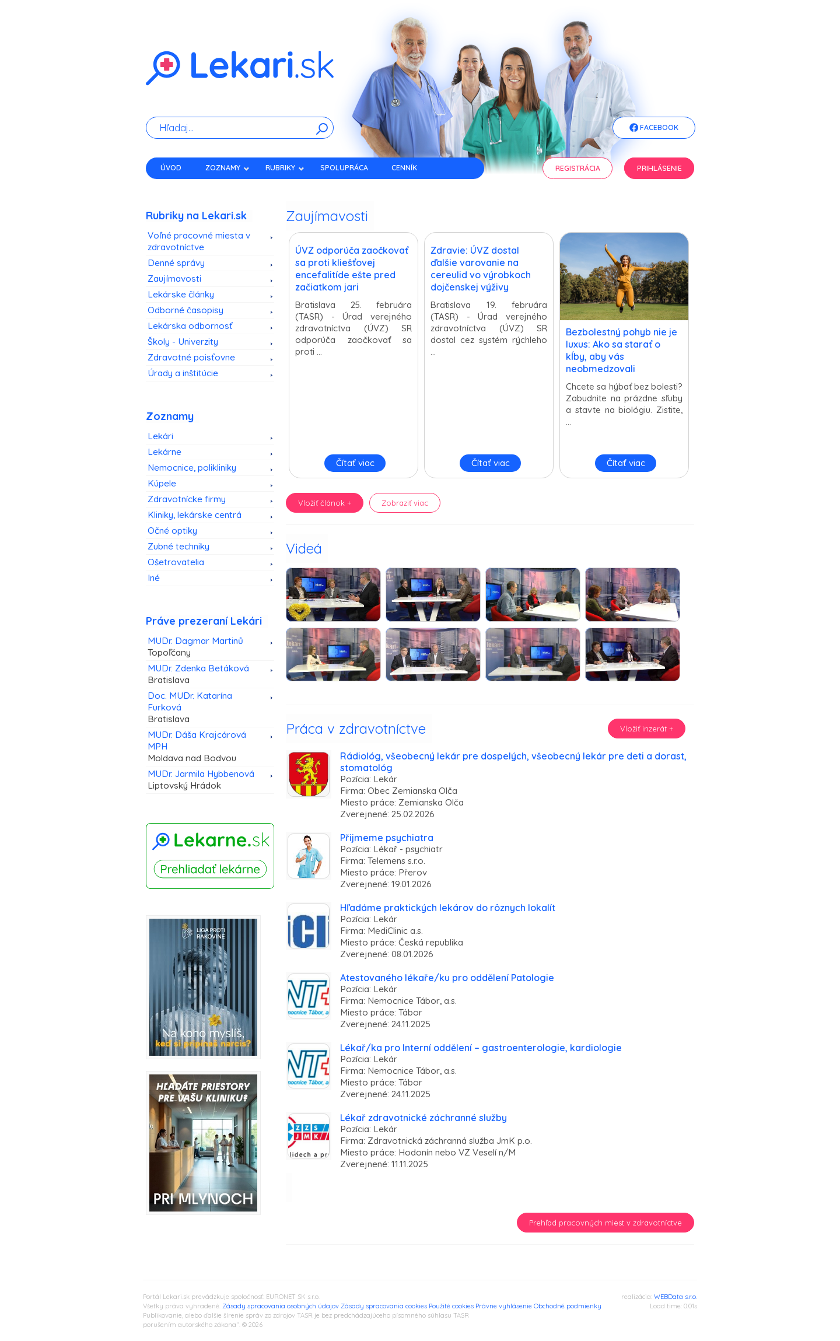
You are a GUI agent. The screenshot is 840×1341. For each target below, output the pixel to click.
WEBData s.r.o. (675, 1297)
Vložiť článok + (324, 502)
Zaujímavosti (174, 278)
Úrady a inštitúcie (183, 373)
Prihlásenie (659, 168)
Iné (154, 577)
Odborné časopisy (185, 310)
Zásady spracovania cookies (384, 1306)
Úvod (170, 167)
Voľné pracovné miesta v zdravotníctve (199, 241)
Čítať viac (355, 462)
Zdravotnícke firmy (187, 499)
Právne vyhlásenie (503, 1306)
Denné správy (176, 262)
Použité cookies (451, 1306)
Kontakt (176, 188)
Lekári (160, 436)
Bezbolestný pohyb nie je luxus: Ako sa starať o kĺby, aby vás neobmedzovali (621, 350)
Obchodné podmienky (567, 1306)
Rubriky (284, 167)
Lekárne (164, 451)
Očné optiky (172, 530)
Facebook (653, 128)
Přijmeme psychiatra (386, 837)
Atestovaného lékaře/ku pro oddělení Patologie (447, 977)
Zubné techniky (178, 546)
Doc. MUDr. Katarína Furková (206, 707)
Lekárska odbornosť (190, 325)
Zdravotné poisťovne (191, 357)
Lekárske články (181, 294)
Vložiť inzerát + (646, 728)
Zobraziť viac (405, 502)
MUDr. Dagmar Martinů (206, 647)
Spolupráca (344, 167)
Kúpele (162, 483)
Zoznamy (227, 167)
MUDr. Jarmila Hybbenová (206, 780)
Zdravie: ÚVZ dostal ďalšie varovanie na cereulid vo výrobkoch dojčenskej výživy (480, 268)
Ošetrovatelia (176, 562)
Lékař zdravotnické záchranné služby (423, 1117)
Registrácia (577, 168)
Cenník (404, 167)
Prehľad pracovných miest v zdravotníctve (605, 1222)
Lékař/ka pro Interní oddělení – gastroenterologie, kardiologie (481, 1047)
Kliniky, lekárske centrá (195, 514)
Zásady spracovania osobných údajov (280, 1306)
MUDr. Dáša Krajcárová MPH (206, 746)
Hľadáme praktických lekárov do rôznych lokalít (447, 907)
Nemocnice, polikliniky (192, 467)
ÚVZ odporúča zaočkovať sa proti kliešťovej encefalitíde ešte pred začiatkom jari (351, 268)
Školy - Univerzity (183, 341)
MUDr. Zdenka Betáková (206, 674)
